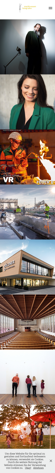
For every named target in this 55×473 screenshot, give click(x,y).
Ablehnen (38, 467)
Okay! (28, 467)
